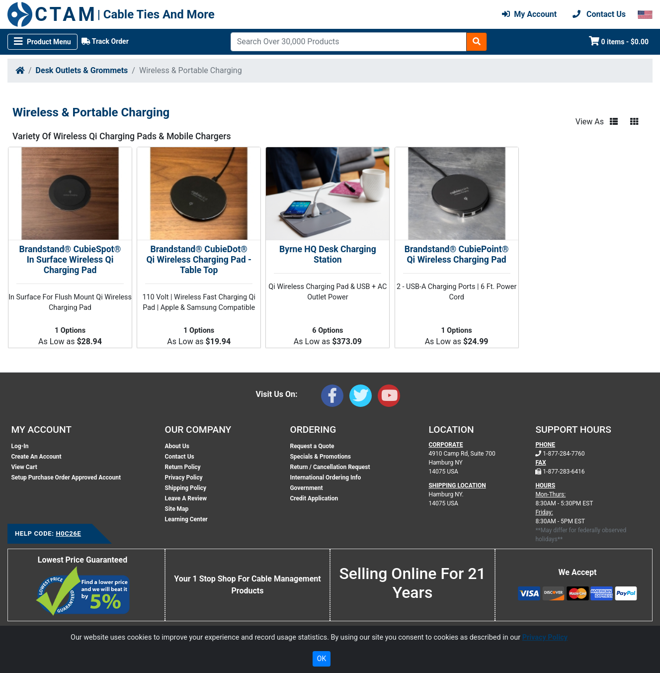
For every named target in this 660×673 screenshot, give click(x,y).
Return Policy (183, 467)
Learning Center (186, 519)
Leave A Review (186, 498)
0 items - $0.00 (619, 41)
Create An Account (36, 456)
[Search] (349, 41)
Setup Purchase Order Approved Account (66, 477)
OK (321, 659)
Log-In (19, 446)
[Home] (19, 70)
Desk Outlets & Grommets (82, 70)
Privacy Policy (184, 477)
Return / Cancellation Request (330, 467)
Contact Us (179, 456)
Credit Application (314, 498)
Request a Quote (312, 446)
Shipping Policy (186, 487)
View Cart (24, 467)
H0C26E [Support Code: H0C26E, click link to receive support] (68, 533)
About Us (177, 446)
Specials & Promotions (320, 456)
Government (306, 487)
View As (590, 121)
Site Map (177, 508)
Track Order (105, 41)
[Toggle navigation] (42, 42)
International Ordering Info (325, 477)
